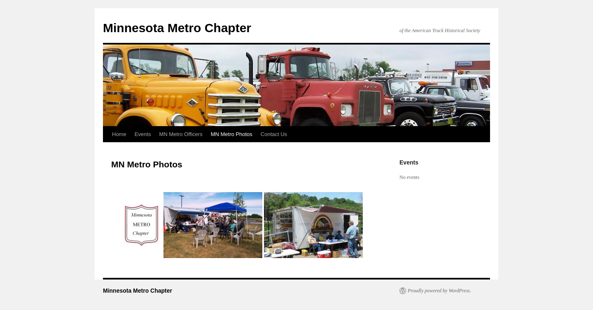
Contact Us (274, 134)
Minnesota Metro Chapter (177, 28)
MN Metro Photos (231, 134)
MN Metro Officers (180, 134)
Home (119, 134)
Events (143, 134)
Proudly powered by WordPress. (439, 291)
